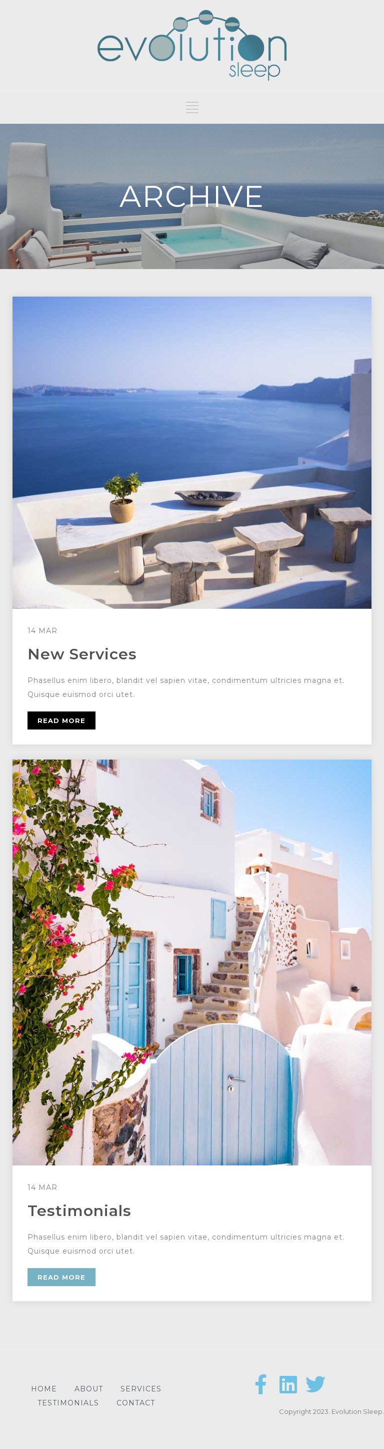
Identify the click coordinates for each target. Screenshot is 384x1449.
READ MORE (62, 720)
